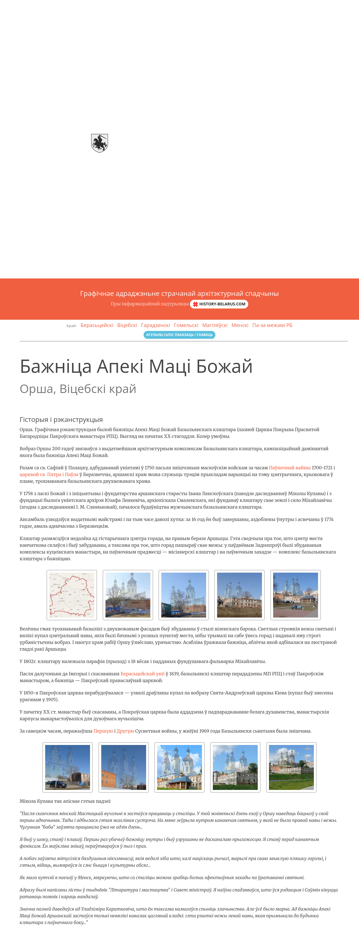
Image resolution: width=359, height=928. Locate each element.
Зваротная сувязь (336, 7)
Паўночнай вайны (290, 467)
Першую (103, 731)
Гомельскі (186, 325)
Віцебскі (127, 325)
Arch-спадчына (27, 7)
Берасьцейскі (96, 325)
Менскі (240, 325)
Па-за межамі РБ (272, 325)
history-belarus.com (219, 304)
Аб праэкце (243, 7)
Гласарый (298, 7)
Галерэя (271, 7)
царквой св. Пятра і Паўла (49, 474)
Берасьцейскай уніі (143, 673)
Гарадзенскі (155, 325)
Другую (125, 731)
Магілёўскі (214, 325)
